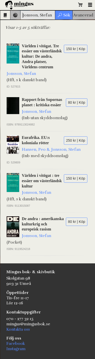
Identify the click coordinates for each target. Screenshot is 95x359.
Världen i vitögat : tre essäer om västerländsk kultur (42, 180)
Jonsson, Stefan (21, 73)
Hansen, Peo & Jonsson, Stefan (51, 149)
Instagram (16, 348)
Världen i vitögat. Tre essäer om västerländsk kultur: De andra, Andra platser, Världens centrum (42, 56)
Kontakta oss (18, 329)
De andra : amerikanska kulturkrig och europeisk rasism (43, 224)
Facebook (15, 343)
